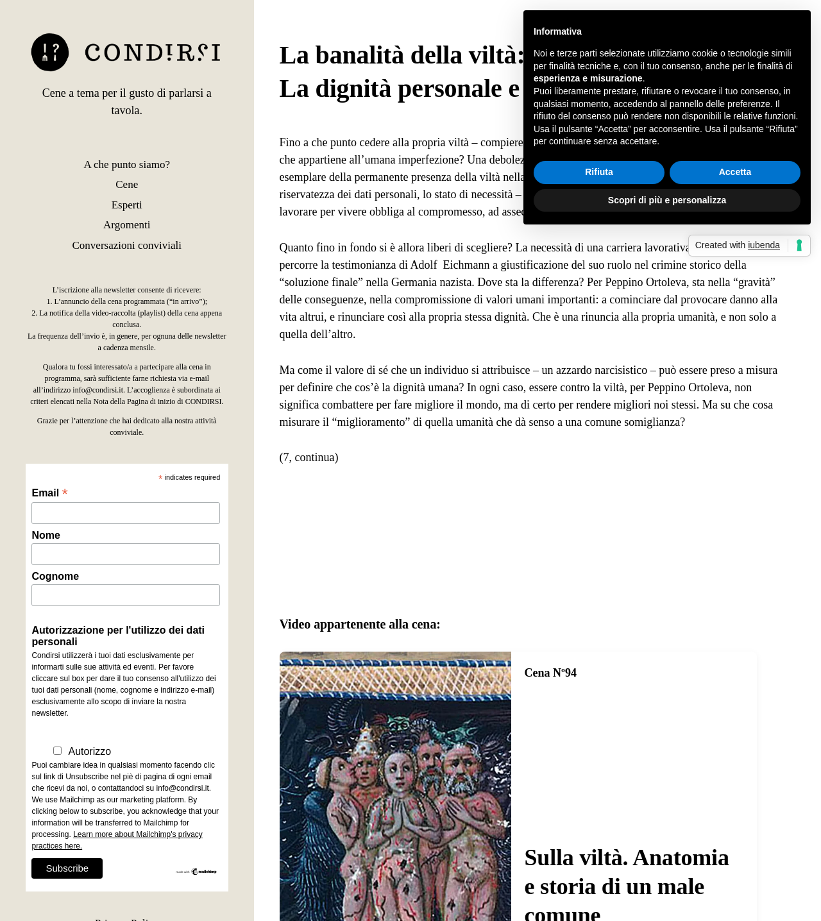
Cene (126, 184)
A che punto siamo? (126, 164)
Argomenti (126, 225)
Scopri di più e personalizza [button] (667, 200)
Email (49, 493)
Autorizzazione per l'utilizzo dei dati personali (118, 636)
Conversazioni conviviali (127, 245)
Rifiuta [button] (599, 172)
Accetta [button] (735, 172)
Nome (45, 535)
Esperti (127, 205)
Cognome (55, 576)
